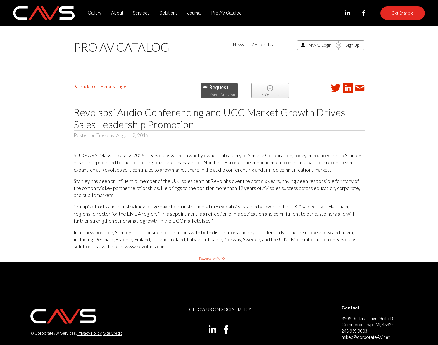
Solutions (169, 13)
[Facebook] (363, 13)
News (238, 44)
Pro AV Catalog (226, 13)
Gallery (94, 13)
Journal (194, 13)
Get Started (403, 13)
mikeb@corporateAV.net (366, 337)
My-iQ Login (319, 45)
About (117, 13)
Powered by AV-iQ (212, 258)
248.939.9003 (354, 331)
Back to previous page (100, 86)
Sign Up (353, 45)
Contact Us (262, 44)
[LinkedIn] (347, 13)
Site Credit (112, 333)
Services (141, 13)
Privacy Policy (89, 333)
